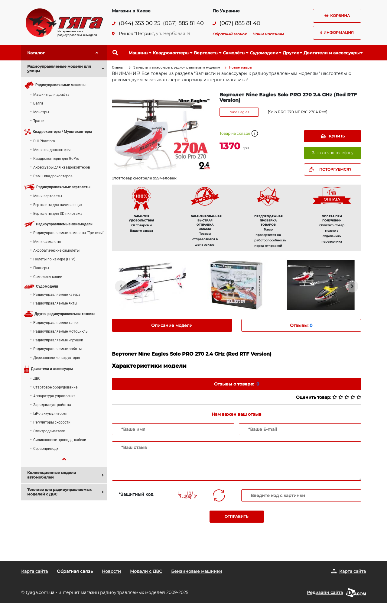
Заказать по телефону (332, 152)
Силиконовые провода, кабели (59, 440)
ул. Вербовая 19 (173, 33)
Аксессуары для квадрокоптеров (61, 167)
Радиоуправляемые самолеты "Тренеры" (68, 233)
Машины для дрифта (51, 94)
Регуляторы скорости (51, 422)
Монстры (41, 112)
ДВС (37, 378)
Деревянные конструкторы (56, 358)
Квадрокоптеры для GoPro (56, 158)
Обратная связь (75, 571)
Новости (111, 571)
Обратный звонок (230, 34)
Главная (118, 67)
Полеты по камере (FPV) (54, 259)
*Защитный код (136, 494)
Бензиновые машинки (196, 571)
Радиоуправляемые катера (56, 294)
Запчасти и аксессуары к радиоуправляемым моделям (176, 67)
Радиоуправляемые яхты (55, 303)
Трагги (38, 121)
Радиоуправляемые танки (56, 323)
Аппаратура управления (54, 396)
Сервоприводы (46, 449)
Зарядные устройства (52, 405)
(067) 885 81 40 (183, 23)
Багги (38, 103)
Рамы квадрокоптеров (53, 176)
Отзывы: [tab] (301, 325)
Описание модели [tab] (172, 325)
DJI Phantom (44, 141)
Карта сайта (34, 571)
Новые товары (240, 67)
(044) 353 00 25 (139, 23)
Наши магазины (268, 34)
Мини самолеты (47, 242)
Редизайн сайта (325, 592)
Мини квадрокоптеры (51, 150)
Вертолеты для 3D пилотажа (58, 213)
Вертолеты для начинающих (58, 205)
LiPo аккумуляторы (50, 413)
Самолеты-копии (47, 277)
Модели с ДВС (146, 571)
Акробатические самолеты (56, 250)
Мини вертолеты (47, 196)
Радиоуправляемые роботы (57, 349)
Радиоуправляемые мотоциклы (60, 331)
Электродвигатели (49, 431)
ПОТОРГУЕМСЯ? (335, 169)
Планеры (41, 268)
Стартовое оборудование (55, 387)
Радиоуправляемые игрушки (58, 340)
